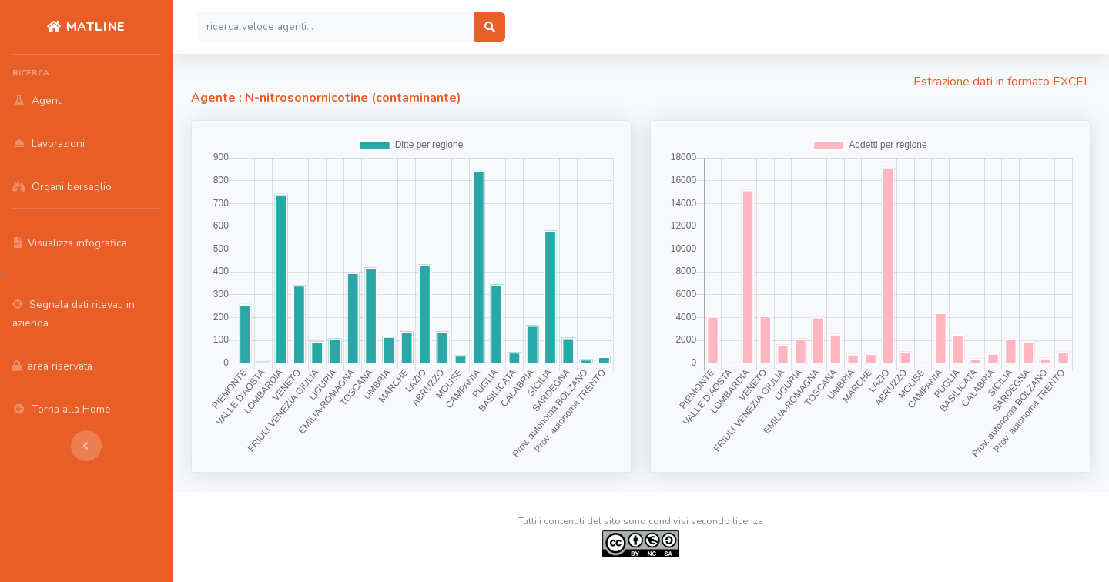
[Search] (336, 27)
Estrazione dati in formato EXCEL (1002, 81)
